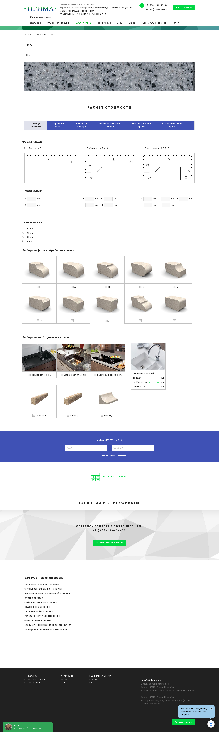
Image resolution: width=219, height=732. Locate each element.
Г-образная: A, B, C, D (97, 148)
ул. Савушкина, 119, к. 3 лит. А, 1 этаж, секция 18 (83, 14)
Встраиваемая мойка (75, 375)
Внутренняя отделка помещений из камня (47, 593)
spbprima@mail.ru (159, 683)
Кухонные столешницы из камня (41, 584)
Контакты (94, 683)
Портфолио (67, 676)
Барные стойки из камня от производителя (47, 625)
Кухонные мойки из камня (38, 611)
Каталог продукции (34, 679)
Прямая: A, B (34, 148)
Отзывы (93, 679)
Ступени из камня (33, 597)
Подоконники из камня (37, 607)
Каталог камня (42, 34)
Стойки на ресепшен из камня (40, 602)
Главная (27, 34)
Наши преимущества (100, 676)
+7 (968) (157, 5)
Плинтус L (109, 415)
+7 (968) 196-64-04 (109, 530)
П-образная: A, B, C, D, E (157, 148)
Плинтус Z (75, 415)
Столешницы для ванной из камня (43, 588)
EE (41, 320)
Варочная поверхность (109, 375)
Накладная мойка (41, 375)
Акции (64, 679)
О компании (31, 676)
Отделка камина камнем (37, 620)
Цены (64, 683)
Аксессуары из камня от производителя (45, 629)
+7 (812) (156, 9)
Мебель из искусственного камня (42, 616)
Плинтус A (41, 415)
